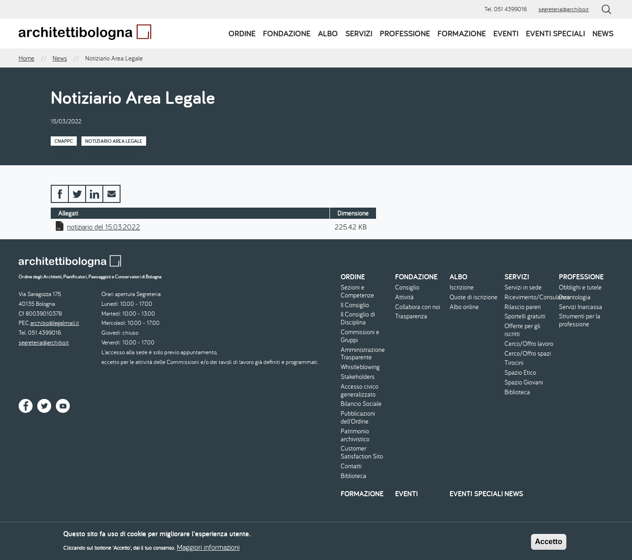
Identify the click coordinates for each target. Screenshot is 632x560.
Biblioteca (353, 476)
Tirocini (514, 363)
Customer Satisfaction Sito (362, 452)
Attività (404, 297)
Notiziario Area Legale (113, 141)
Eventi (505, 33)
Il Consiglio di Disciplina (358, 318)
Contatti (351, 466)
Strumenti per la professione (579, 320)
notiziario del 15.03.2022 (103, 226)
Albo (328, 33)
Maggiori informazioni (208, 549)
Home (26, 58)
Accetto (549, 544)
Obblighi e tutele (580, 287)
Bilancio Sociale (361, 404)
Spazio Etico (520, 373)
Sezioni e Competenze (357, 291)
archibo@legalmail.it (54, 323)
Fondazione (286, 33)
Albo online (464, 307)
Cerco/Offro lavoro (528, 344)
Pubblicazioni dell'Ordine (358, 417)
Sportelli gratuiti (524, 316)
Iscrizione (462, 287)
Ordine (242, 33)
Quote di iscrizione (474, 297)
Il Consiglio (355, 305)
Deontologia (575, 297)
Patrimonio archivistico (355, 435)
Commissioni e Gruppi (360, 336)
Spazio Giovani (523, 382)
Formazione (461, 33)
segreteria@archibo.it (563, 9)
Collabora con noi (417, 307)
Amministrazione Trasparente (363, 354)
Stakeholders (358, 377)
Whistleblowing (360, 367)
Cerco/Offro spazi (527, 354)
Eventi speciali (555, 33)
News (602, 33)
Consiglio (407, 287)
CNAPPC (63, 141)
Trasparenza (411, 316)
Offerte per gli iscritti (522, 330)
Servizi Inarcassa (580, 307)
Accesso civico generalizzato (359, 390)
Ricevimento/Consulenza (530, 297)
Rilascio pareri (522, 307)
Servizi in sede (523, 287)
